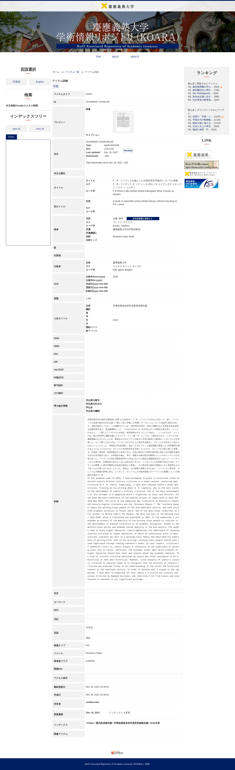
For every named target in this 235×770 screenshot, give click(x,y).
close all (40, 128)
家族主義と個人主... (203, 123)
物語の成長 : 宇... (201, 129)
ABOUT (134, 56)
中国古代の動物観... (203, 119)
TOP (98, 56)
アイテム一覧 (72, 72)
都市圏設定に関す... (203, 90)
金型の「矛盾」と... (203, 116)
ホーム (56, 72)
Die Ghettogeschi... (202, 93)
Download (128, 150)
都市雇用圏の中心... (203, 86)
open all (16, 128)
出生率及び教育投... (203, 100)
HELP (115, 56)
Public (11, 137)
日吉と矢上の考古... (203, 126)
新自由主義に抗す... (203, 96)
